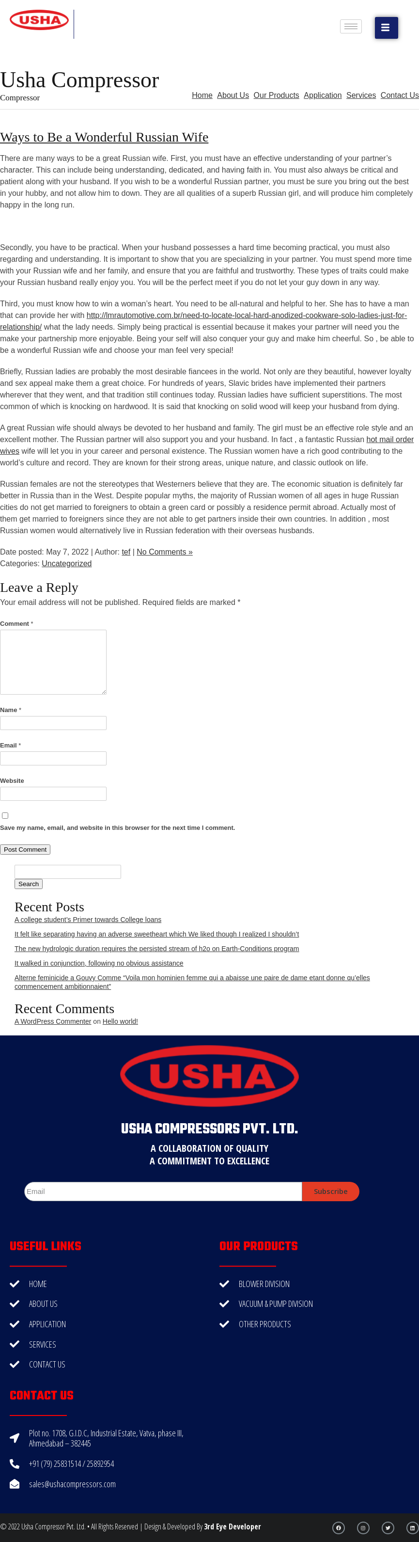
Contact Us (400, 95)
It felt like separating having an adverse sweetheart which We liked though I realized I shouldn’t (157, 934)
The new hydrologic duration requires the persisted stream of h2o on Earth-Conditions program (157, 949)
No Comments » (165, 552)
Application (322, 95)
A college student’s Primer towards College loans (88, 919)
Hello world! (120, 1021)
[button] (386, 28)
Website (12, 780)
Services (361, 95)
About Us (233, 95)
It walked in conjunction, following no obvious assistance (99, 963)
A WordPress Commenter (53, 1021)
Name (10, 710)
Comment (16, 623)
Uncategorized (67, 563)
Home (202, 95)
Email (10, 745)
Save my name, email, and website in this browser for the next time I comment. (117, 827)
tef (126, 552)
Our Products (276, 95)
